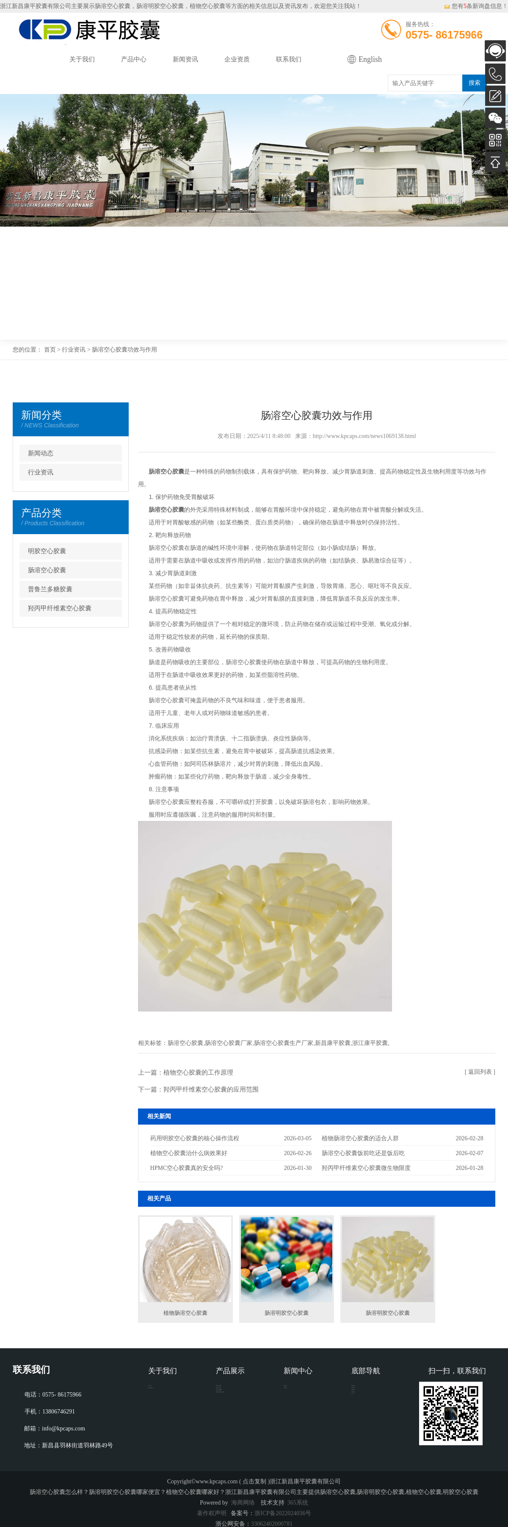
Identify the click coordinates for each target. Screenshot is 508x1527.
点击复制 (254, 1481)
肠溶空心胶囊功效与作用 (124, 349)
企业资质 (237, 59)
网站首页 (30, 59)
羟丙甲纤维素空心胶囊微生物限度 (366, 1168)
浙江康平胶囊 (370, 1042)
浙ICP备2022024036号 (282, 1513)
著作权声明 (211, 1513)
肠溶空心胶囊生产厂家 (283, 1042)
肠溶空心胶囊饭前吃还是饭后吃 (363, 1153)
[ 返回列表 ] (480, 1072)
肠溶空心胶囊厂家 (228, 1042)
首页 (50, 349)
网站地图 (363, 1429)
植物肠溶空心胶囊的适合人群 (360, 1138)
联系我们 (288, 59)
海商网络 (243, 1502)
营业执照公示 (166, 1403)
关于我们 (82, 59)
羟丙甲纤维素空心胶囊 (59, 608)
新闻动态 (40, 453)
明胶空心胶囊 (47, 551)
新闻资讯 (185, 59)
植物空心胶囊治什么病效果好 (188, 1153)
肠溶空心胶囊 (112, 6)
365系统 (297, 1502)
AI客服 (495, 50)
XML (357, 1441)
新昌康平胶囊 (333, 1042)
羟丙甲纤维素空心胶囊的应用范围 (211, 1089)
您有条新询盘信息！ (476, 6)
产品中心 (133, 59)
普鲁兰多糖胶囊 (50, 589)
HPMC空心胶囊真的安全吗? (186, 1168)
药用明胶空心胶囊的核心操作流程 (194, 1138)
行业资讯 (74, 349)
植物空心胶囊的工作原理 (198, 1072)
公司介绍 (160, 1391)
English (370, 59)
